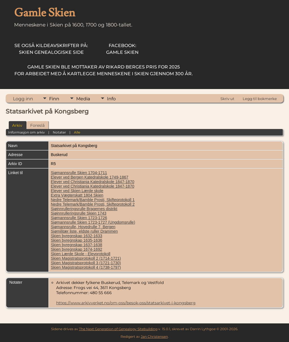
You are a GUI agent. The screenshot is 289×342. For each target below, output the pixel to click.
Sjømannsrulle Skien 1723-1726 (79, 218)
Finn (54, 98)
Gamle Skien (122, 49)
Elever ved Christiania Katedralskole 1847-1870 (92, 181)
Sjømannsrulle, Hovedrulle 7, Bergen (83, 227)
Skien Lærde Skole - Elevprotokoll (80, 254)
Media (83, 98)
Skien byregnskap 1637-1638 (76, 245)
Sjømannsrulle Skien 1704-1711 (79, 172)
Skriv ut (227, 98)
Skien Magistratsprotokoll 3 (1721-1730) (86, 263)
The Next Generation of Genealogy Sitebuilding (118, 329)
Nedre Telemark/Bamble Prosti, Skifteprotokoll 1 (93, 199)
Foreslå (37, 125)
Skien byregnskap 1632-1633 (76, 236)
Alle (77, 132)
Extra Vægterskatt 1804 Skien (77, 195)
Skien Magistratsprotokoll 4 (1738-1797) (86, 267)
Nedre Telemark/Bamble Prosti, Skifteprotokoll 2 (93, 204)
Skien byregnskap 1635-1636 (76, 240)
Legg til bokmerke (260, 98)
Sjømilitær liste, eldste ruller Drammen (84, 231)
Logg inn (23, 98)
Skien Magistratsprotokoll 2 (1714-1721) (86, 258)
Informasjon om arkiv (26, 132)
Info (111, 98)
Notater (59, 132)
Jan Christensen (154, 336)
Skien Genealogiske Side (51, 49)
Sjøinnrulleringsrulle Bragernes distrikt (84, 208)
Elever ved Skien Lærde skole (77, 190)
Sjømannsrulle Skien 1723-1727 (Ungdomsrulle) (93, 222)
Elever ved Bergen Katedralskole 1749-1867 (89, 177)
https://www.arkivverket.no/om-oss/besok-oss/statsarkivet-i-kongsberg (126, 302)
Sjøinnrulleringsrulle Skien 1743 (78, 213)
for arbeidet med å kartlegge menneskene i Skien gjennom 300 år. (103, 70)
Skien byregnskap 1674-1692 (76, 249)
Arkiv (17, 125)
